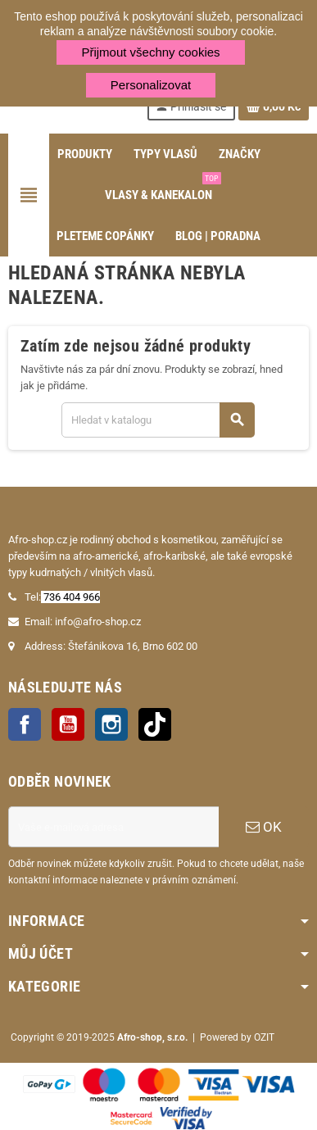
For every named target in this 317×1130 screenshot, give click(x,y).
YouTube (68, 724)
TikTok (154, 724)
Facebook (24, 724)
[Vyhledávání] (158, 420)
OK (264, 827)
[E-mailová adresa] (113, 826)
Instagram (111, 724)
